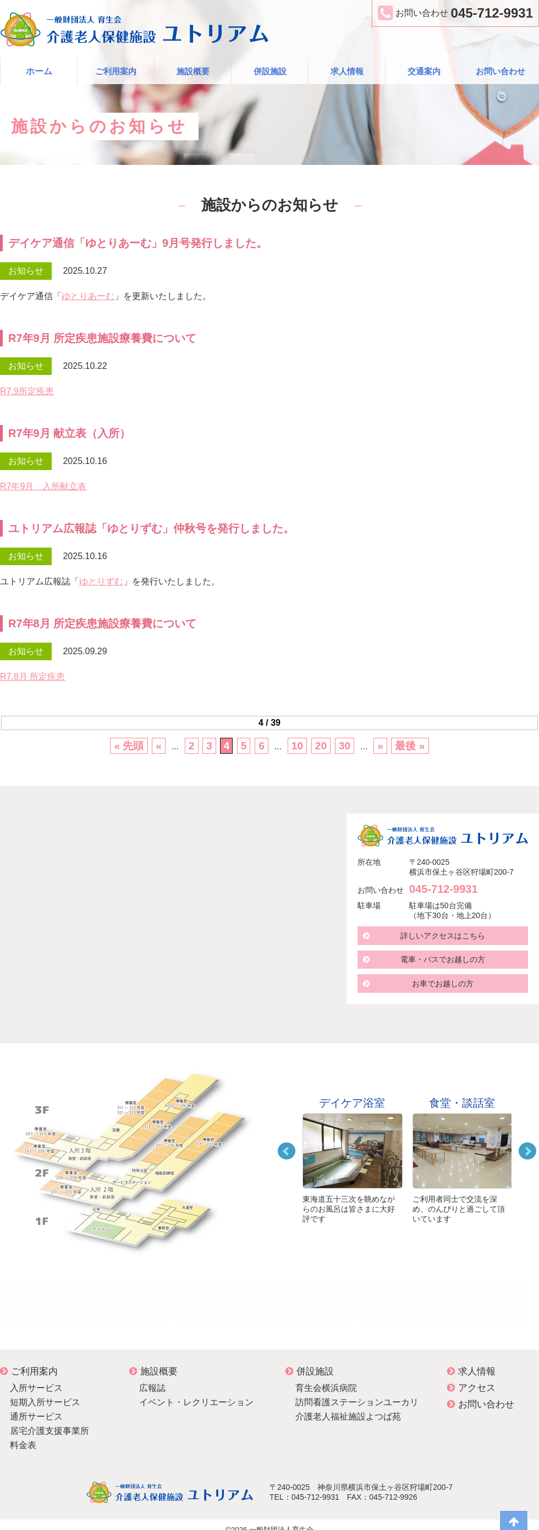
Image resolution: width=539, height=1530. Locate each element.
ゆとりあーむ (88, 296)
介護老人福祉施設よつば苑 (348, 1406)
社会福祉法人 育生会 (442, 1295)
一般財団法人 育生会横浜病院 (85, 1295)
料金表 (23, 1434)
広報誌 (152, 1377)
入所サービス (36, 1377)
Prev (286, 1151)
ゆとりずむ (101, 581)
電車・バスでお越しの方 (442, 959)
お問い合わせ (500, 71)
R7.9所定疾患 (27, 391)
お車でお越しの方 (443, 984)
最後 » (410, 746)
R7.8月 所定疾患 (32, 676)
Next (527, 1151)
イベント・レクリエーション (196, 1391)
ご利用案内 (115, 71)
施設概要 (193, 71)
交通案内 (424, 71)
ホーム (39, 71)
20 (321, 746)
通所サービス (36, 1406)
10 (297, 746)
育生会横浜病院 (326, 1377)
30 (344, 746)
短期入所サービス (45, 1391)
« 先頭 (129, 746)
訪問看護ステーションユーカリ (264, 1295)
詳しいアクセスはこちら (442, 935)
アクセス (471, 1377)
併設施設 (270, 71)
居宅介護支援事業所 (49, 1420)
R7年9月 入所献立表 (43, 486)
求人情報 (347, 71)
